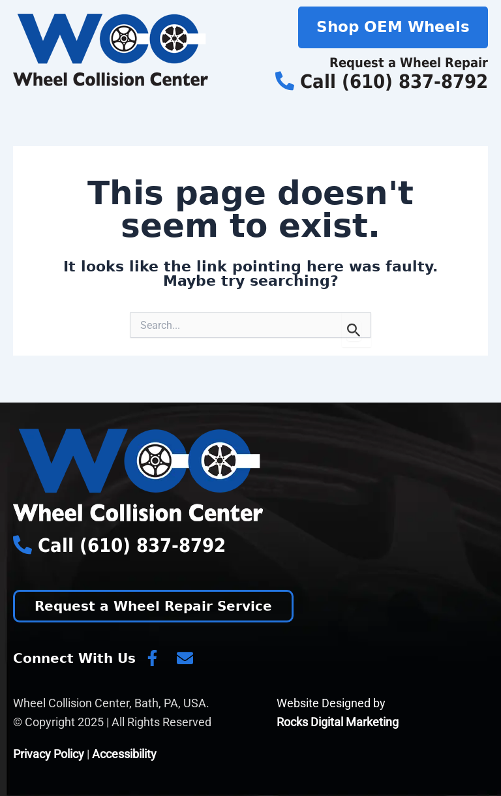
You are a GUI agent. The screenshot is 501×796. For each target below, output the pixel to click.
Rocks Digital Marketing (338, 722)
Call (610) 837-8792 (381, 81)
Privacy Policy (48, 754)
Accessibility (124, 754)
